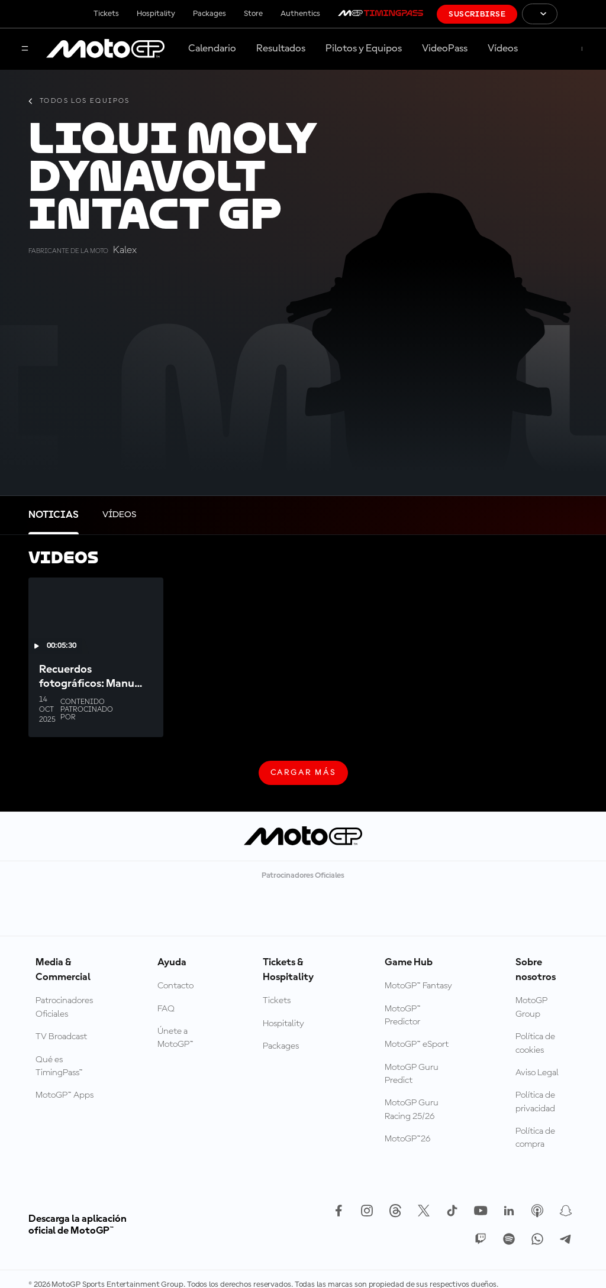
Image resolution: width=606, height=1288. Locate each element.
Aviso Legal (537, 1073)
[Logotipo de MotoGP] (105, 49)
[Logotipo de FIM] (582, 14)
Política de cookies (535, 1043)
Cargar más (303, 776)
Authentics (300, 13)
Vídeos (503, 48)
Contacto (175, 986)
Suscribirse (477, 14)
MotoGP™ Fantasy (418, 986)
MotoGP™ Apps (65, 1095)
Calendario (212, 48)
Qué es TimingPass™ (59, 1066)
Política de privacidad (535, 1102)
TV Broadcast (61, 1037)
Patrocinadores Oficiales (64, 1007)
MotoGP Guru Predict (412, 1074)
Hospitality (156, 13)
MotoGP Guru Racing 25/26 (412, 1109)
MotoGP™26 (407, 1139)
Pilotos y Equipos (363, 48)
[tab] (53, 515)
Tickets (106, 13)
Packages (209, 13)
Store (253, 13)
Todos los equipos (79, 101)
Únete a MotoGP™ (175, 1038)
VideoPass (445, 48)
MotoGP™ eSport (417, 1044)
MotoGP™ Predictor (403, 1015)
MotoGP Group (531, 1007)
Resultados (280, 48)
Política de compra (535, 1138)
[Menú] (25, 49)
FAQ (166, 1009)
